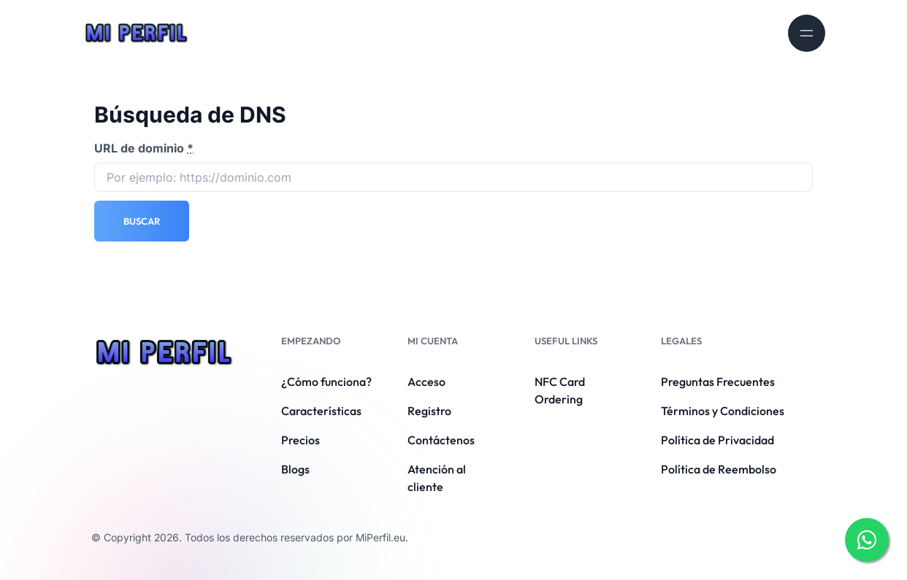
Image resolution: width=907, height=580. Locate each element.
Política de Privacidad (717, 440)
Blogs (295, 469)
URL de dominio (144, 148)
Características (321, 410)
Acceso (426, 381)
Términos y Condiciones (722, 410)
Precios (300, 440)
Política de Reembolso (718, 469)
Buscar (141, 221)
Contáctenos (441, 440)
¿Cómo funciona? (326, 381)
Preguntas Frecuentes (718, 381)
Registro (429, 410)
